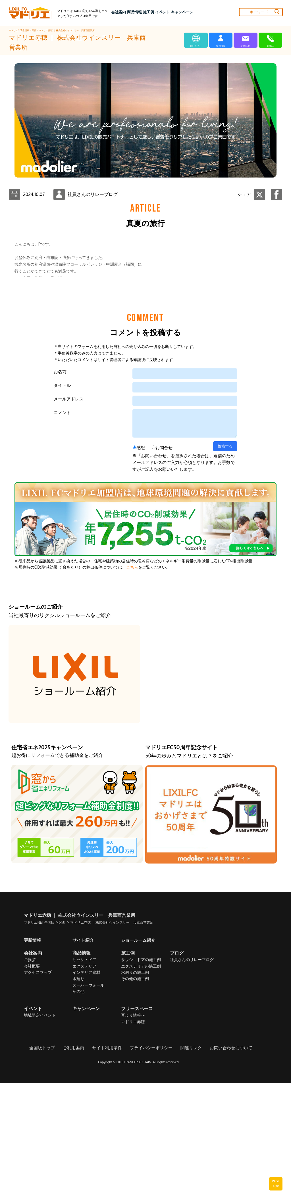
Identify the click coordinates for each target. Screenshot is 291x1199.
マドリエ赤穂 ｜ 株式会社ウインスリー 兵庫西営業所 (67, 30)
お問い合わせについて (226, 1163)
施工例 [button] (148, 12)
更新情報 (33, 1056)
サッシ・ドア (84, 1075)
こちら (132, 682)
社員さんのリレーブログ (192, 1075)
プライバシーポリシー (151, 1163)
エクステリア (84, 1082)
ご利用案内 (77, 1163)
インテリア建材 (86, 1088)
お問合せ (163, 563)
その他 (78, 1107)
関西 (34, 30)
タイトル (62, 501)
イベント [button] (162, 12)
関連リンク (189, 1163)
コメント (62, 528)
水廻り (78, 1094)
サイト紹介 (83, 1056)
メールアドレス (69, 514)
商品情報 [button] (134, 12)
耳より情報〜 (133, 1131)
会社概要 (32, 1082)
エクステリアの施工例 (141, 1082)
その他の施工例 (135, 1094)
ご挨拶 (30, 1075)
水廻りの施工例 (135, 1088)
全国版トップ (47, 1163)
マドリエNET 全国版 (19, 30)
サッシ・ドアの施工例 (141, 1075)
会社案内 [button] (118, 12)
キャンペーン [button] (182, 12)
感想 (140, 563)
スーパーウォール (88, 1101)
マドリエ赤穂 (133, 1137)
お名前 (60, 487)
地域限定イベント (40, 1131)
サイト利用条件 (109, 1163)
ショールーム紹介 (139, 1056)
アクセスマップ (38, 1088)
